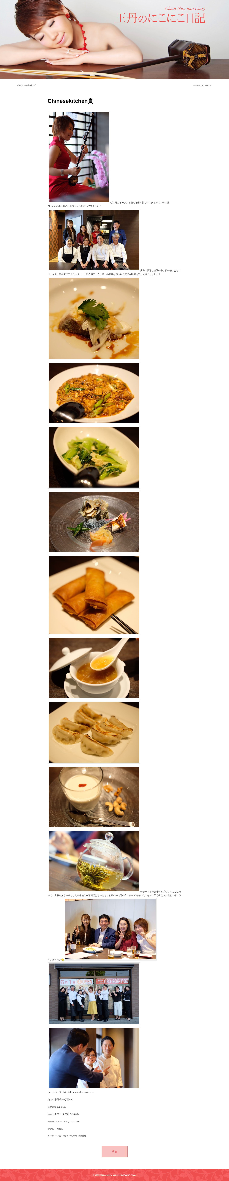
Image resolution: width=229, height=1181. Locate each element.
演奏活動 (82, 1136)
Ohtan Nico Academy (103, 1175)
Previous (198, 85)
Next (208, 85)
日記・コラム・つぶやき (67, 1136)
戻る (114, 1151)
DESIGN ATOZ (129, 1175)
